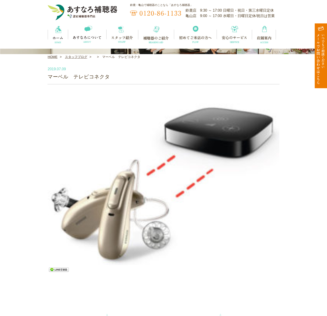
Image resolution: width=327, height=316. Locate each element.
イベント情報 (58, 300)
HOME (52, 122)
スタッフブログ (76, 122)
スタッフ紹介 (126, 292)
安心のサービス (237, 292)
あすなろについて (92, 292)
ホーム (53, 292)
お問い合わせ (269, 300)
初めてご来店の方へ (199, 292)
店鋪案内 (265, 292)
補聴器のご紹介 (162, 292)
